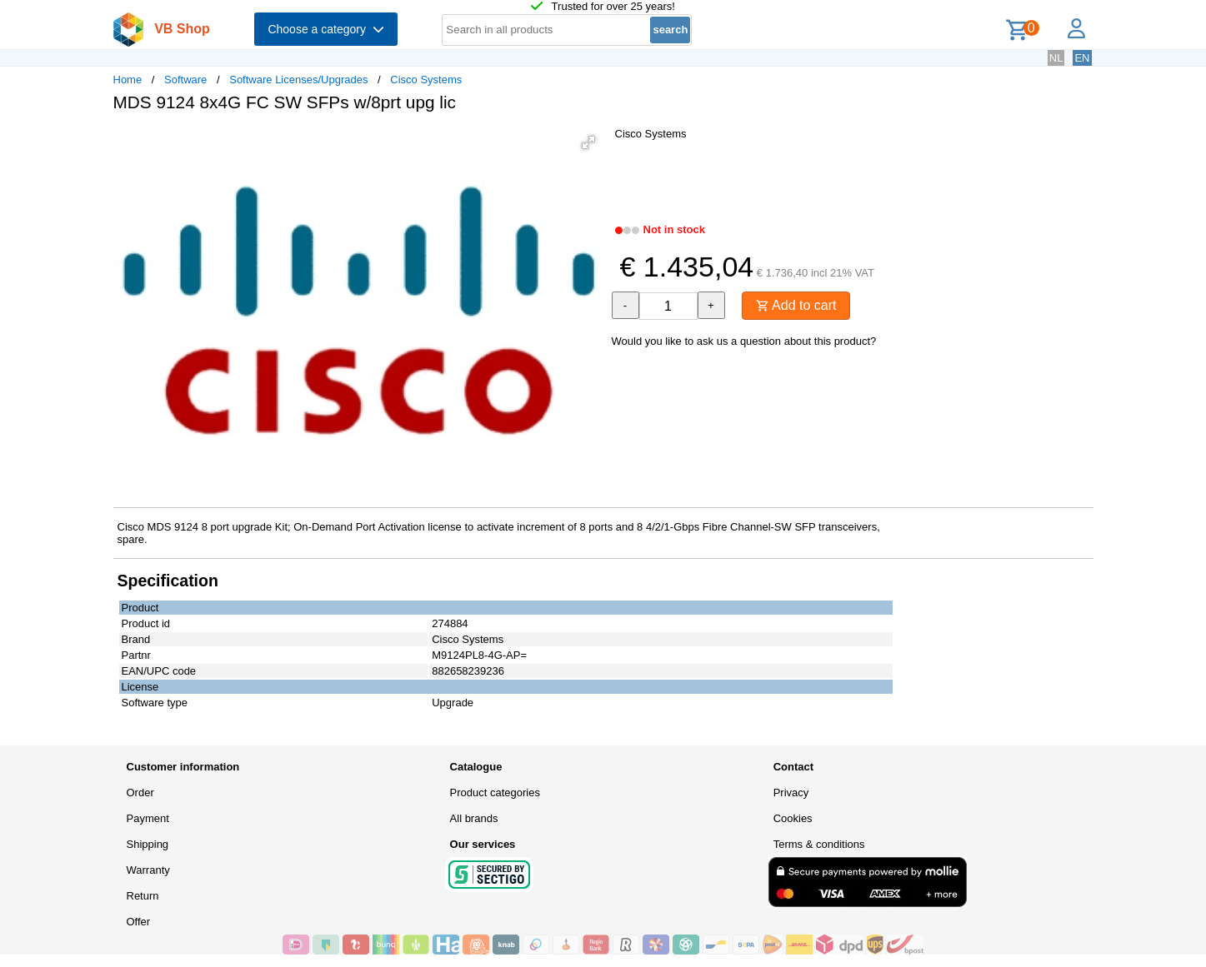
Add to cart (796, 305)
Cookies (793, 818)
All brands (474, 818)
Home (128, 79)
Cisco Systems (426, 79)
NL (1056, 58)
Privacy (791, 792)
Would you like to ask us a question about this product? (744, 341)
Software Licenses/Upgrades (298, 79)
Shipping (148, 844)
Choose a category (325, 29)
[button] (588, 142)
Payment (148, 818)
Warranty (148, 870)
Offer (139, 921)
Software (185, 79)
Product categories (495, 792)
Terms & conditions (819, 844)
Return (143, 896)
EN (1081, 58)
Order (140, 792)
